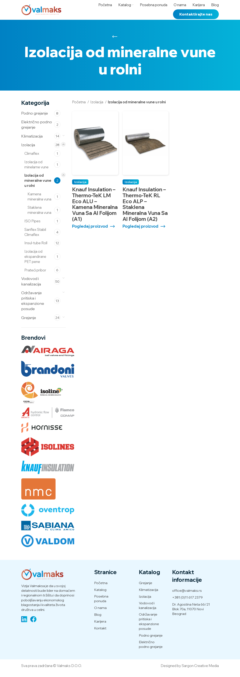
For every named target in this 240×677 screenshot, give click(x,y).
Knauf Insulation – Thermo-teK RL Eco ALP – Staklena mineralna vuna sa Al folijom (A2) (145, 209)
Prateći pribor (35, 275)
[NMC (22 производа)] (38, 493)
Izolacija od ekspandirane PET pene (35, 261)
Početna (79, 106)
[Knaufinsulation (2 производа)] (47, 472)
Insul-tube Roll (35, 248)
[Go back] (114, 41)
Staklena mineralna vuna (39, 215)
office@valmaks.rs (187, 595)
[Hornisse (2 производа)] (41, 432)
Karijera (100, 626)
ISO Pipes (32, 225)
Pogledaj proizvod (90, 231)
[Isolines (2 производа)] (47, 451)
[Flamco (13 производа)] (47, 417)
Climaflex (31, 158)
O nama (100, 612)
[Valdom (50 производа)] (47, 545)
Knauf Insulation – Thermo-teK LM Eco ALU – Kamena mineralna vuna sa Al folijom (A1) (95, 209)
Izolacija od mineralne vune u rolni (37, 185)
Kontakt (100, 633)
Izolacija (28, 149)
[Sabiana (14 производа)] (47, 530)
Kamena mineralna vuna (39, 201)
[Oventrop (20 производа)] (47, 514)
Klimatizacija (32, 140)
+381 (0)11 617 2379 (187, 602)
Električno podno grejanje (36, 129)
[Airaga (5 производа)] (47, 356)
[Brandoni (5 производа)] (47, 374)
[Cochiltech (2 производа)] (43, 397)
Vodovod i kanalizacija (31, 286)
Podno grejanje (34, 118)
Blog (97, 619)
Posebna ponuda (101, 603)
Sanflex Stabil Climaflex (35, 236)
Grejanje (28, 322)
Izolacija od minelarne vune (36, 169)
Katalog (100, 594)
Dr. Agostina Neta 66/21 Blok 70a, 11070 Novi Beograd (191, 614)
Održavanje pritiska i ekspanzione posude (32, 305)
